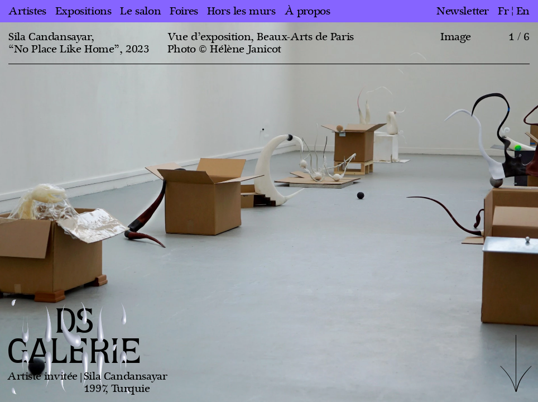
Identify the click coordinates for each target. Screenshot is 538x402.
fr (503, 11)
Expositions (83, 11)
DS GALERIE (74, 337)
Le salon (140, 11)
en (523, 11)
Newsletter (462, 11)
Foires (184, 11)
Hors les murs (241, 11)
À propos (307, 11)
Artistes (27, 11)
